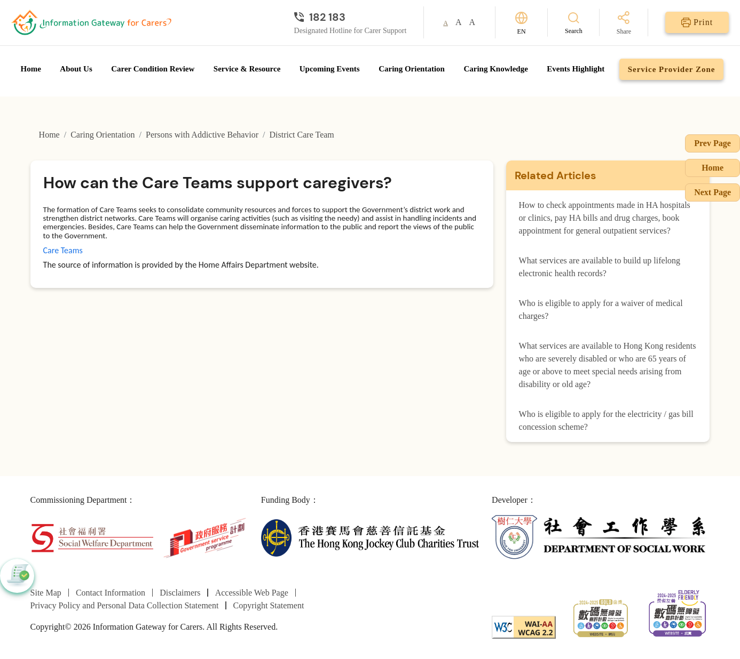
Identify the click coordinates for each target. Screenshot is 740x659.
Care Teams (63, 250)
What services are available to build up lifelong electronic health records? (600, 267)
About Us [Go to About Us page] (76, 69)
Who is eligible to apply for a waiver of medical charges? (601, 309)
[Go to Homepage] (91, 22)
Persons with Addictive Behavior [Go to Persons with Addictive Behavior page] (202, 134)
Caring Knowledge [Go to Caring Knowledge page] (495, 69)
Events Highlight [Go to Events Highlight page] (575, 69)
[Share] (624, 23)
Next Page (712, 192)
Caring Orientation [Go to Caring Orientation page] (412, 69)
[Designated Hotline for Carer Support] (350, 17)
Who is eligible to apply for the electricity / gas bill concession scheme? (606, 420)
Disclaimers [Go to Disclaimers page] (180, 592)
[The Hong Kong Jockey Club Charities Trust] (370, 537)
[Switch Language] (521, 23)
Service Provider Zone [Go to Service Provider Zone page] (671, 69)
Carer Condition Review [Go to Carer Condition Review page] (152, 69)
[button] (17, 576)
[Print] (697, 22)
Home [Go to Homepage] (31, 69)
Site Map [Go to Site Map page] (45, 592)
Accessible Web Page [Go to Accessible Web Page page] (251, 592)
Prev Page (712, 143)
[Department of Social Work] (601, 537)
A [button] (445, 23)
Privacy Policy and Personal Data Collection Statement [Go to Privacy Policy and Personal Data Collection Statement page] (124, 605)
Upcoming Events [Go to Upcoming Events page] (330, 69)
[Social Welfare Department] (92, 537)
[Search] (574, 22)
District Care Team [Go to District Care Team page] (302, 134)
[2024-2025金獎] (601, 616)
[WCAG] (524, 626)
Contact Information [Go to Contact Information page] (110, 592)
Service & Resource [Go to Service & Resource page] (247, 69)
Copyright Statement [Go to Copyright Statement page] (268, 605)
